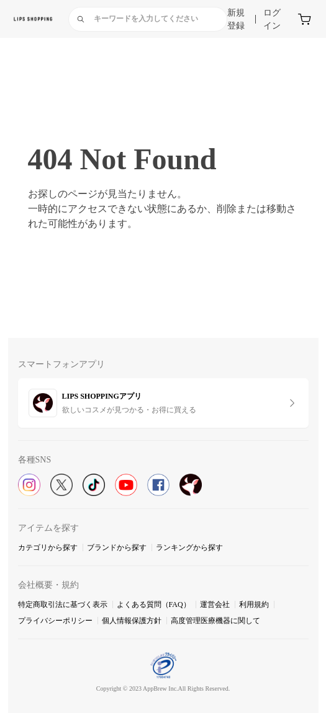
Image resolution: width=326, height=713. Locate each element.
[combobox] (147, 19)
